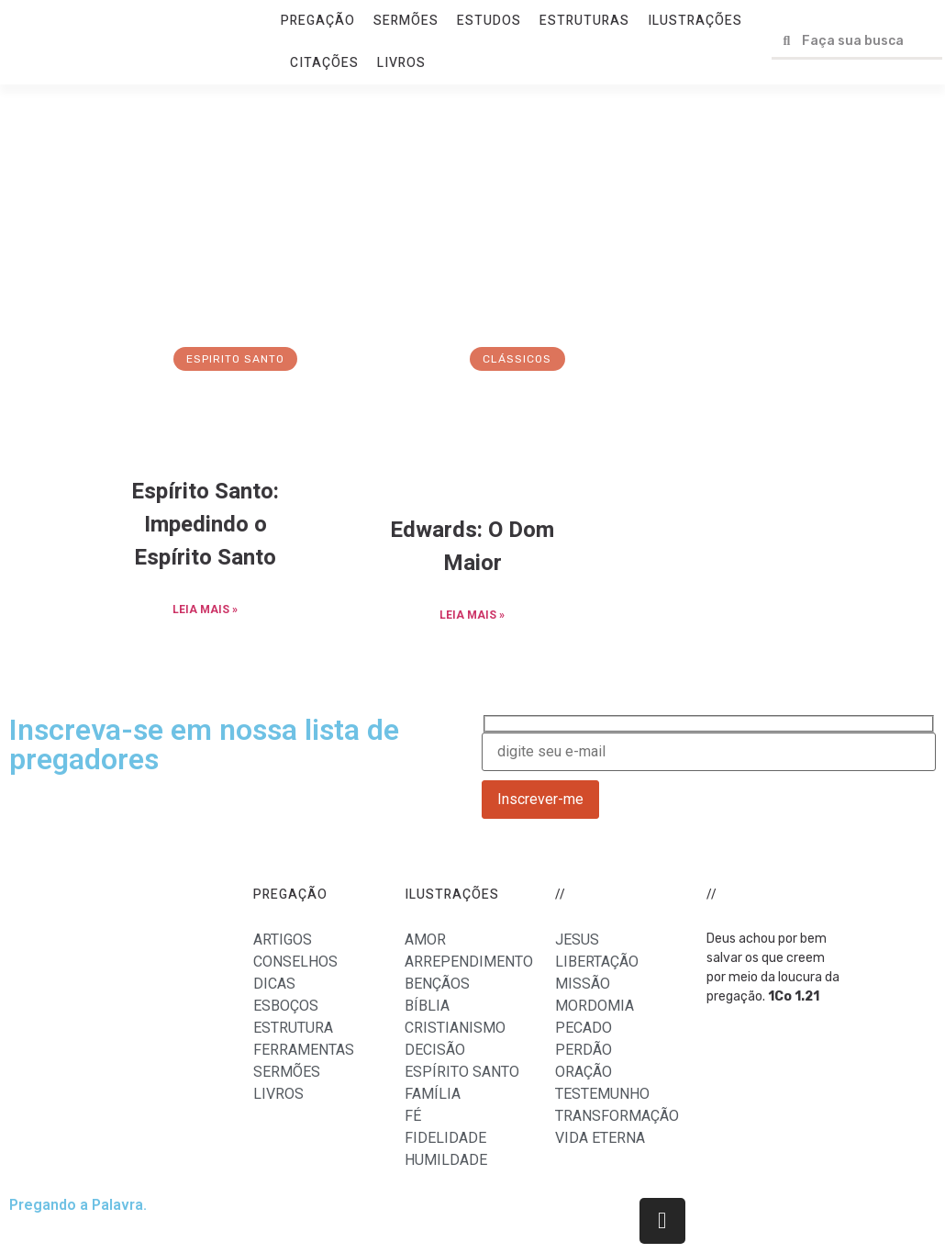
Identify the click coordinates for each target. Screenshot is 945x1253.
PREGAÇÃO (318, 20)
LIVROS (401, 63)
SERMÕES (406, 20)
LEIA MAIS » (205, 609)
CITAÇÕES (324, 63)
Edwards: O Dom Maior (472, 546)
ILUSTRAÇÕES (695, 20)
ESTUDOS (489, 20)
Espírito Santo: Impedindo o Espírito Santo (205, 524)
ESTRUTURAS (584, 20)
